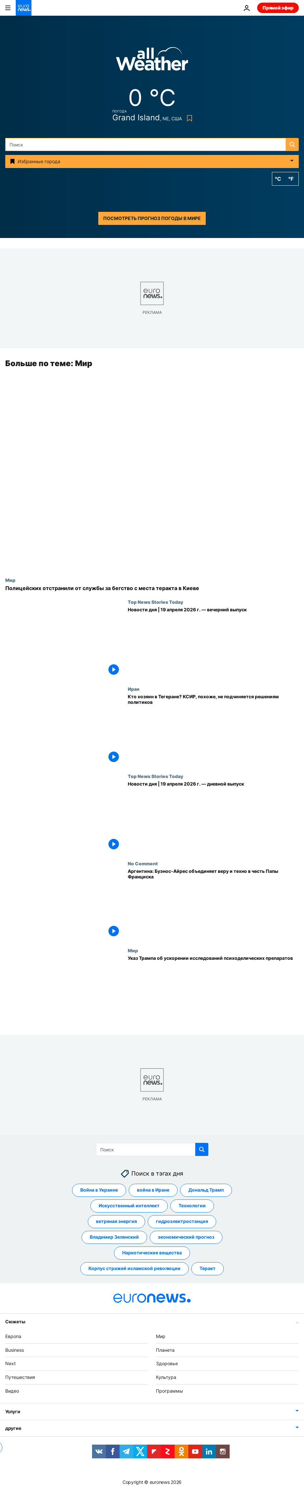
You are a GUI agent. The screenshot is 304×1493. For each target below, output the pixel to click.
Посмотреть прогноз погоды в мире (152, 218)
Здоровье (167, 1363)
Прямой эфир (278, 7)
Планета (165, 1350)
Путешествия (20, 1377)
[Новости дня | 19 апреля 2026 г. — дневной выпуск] (213, 817)
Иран (133, 689)
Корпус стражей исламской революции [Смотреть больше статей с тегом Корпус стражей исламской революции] (134, 1268)
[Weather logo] (152, 61)
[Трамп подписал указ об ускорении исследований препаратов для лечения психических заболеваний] (213, 991)
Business (14, 1350)
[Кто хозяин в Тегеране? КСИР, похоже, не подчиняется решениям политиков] (213, 730)
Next (10, 1363)
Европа (13, 1336)
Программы (169, 1391)
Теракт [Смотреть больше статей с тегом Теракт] (208, 1268)
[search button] (292, 144)
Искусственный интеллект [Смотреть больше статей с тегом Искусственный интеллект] (129, 1206)
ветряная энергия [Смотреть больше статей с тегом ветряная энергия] (116, 1221)
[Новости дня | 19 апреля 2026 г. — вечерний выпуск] (213, 643)
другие (13, 1428)
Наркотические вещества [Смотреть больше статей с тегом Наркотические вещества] (152, 1253)
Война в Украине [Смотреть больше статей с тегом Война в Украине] (99, 1190)
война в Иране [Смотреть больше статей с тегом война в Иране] (153, 1190)
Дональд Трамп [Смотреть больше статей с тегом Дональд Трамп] (206, 1190)
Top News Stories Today (155, 601)
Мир (10, 580)
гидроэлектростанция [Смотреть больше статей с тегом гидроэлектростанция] (182, 1221)
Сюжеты (15, 1321)
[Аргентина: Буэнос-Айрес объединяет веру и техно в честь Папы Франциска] (213, 904)
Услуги (12, 1411)
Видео (12, 1391)
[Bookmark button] (188, 118)
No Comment (143, 863)
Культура (166, 1377)
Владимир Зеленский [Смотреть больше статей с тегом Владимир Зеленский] (114, 1237)
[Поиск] (152, 144)
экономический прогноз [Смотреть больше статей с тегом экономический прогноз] (186, 1237)
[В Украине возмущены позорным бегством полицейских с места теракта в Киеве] (152, 588)
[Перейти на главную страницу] (23, 8)
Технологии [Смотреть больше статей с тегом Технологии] (192, 1206)
